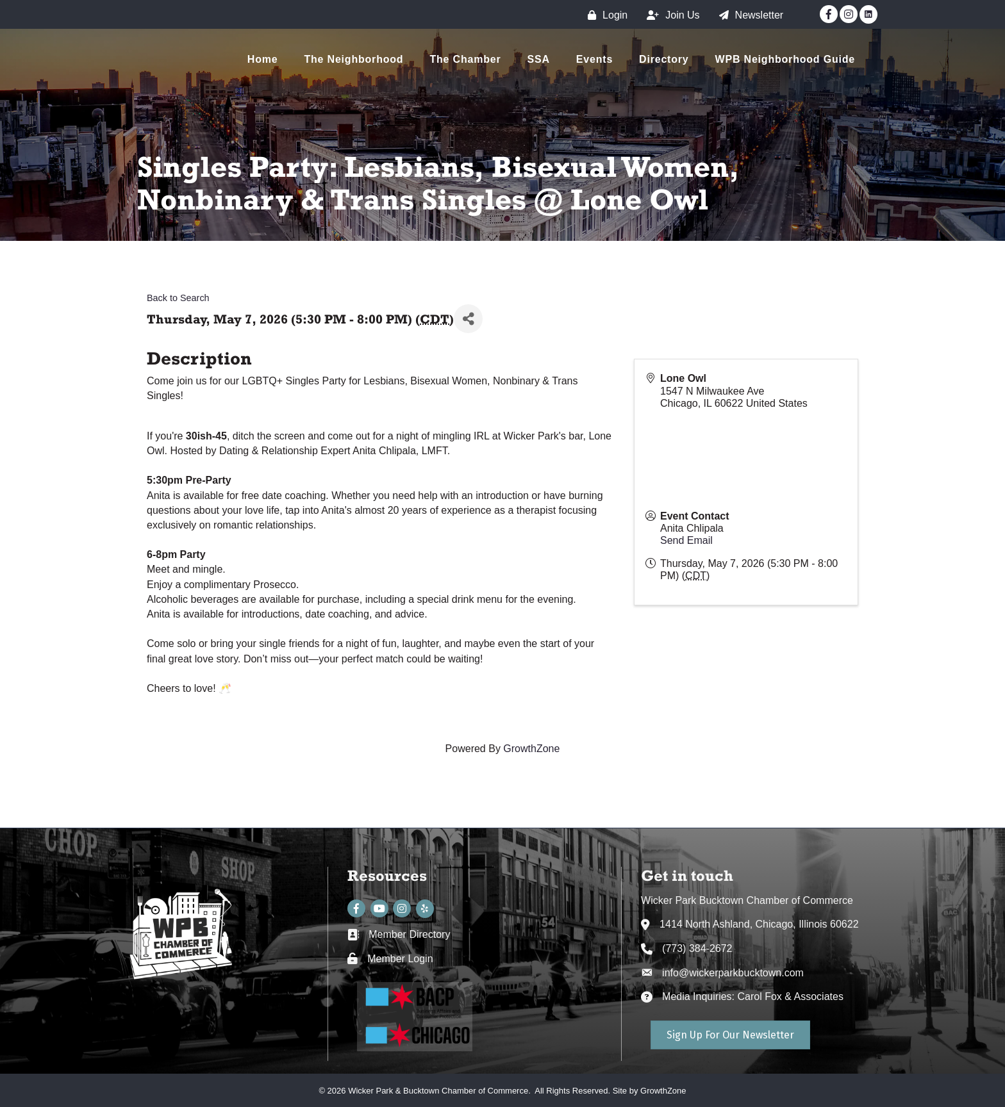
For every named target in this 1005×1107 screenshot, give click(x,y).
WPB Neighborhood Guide (785, 59)
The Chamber (465, 59)
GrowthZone (531, 748)
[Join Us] (669, 15)
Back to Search (178, 298)
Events (594, 59)
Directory (663, 59)
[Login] (604, 15)
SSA (538, 59)
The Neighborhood (353, 59)
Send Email (686, 540)
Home (262, 59)
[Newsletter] (748, 15)
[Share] (468, 318)
